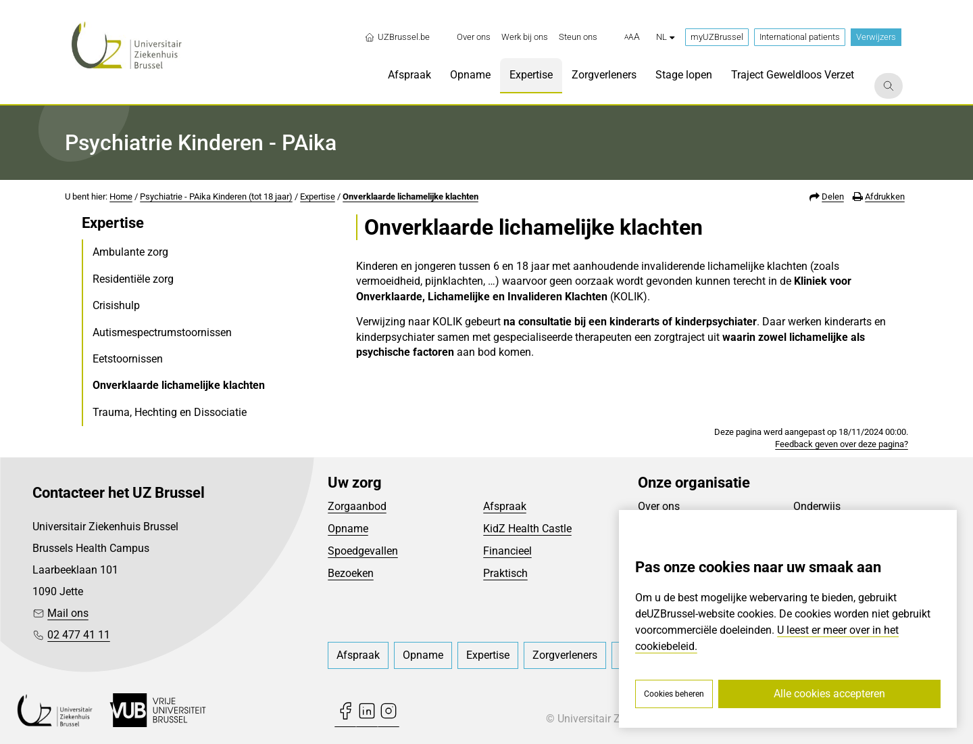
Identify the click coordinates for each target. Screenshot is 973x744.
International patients (799, 37)
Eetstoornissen (128, 358)
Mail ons (68, 613)
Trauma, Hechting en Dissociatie (170, 412)
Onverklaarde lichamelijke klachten (410, 196)
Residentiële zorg (133, 279)
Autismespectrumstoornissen (162, 332)
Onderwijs (817, 506)
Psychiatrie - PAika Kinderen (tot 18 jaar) (216, 196)
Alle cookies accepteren (829, 693)
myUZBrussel (717, 37)
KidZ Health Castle (527, 528)
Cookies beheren (674, 694)
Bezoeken (351, 573)
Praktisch (505, 573)
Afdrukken (885, 196)
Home (120, 196)
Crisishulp (116, 305)
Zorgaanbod (357, 506)
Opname (348, 528)
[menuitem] (473, 37)
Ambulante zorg (130, 252)
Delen (833, 196)
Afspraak (504, 506)
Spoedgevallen (363, 550)
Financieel (507, 550)
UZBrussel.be (397, 37)
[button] (632, 37)
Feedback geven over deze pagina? (841, 444)
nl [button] (665, 37)
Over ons (659, 506)
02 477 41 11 (78, 634)
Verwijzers (876, 37)
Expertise (317, 196)
